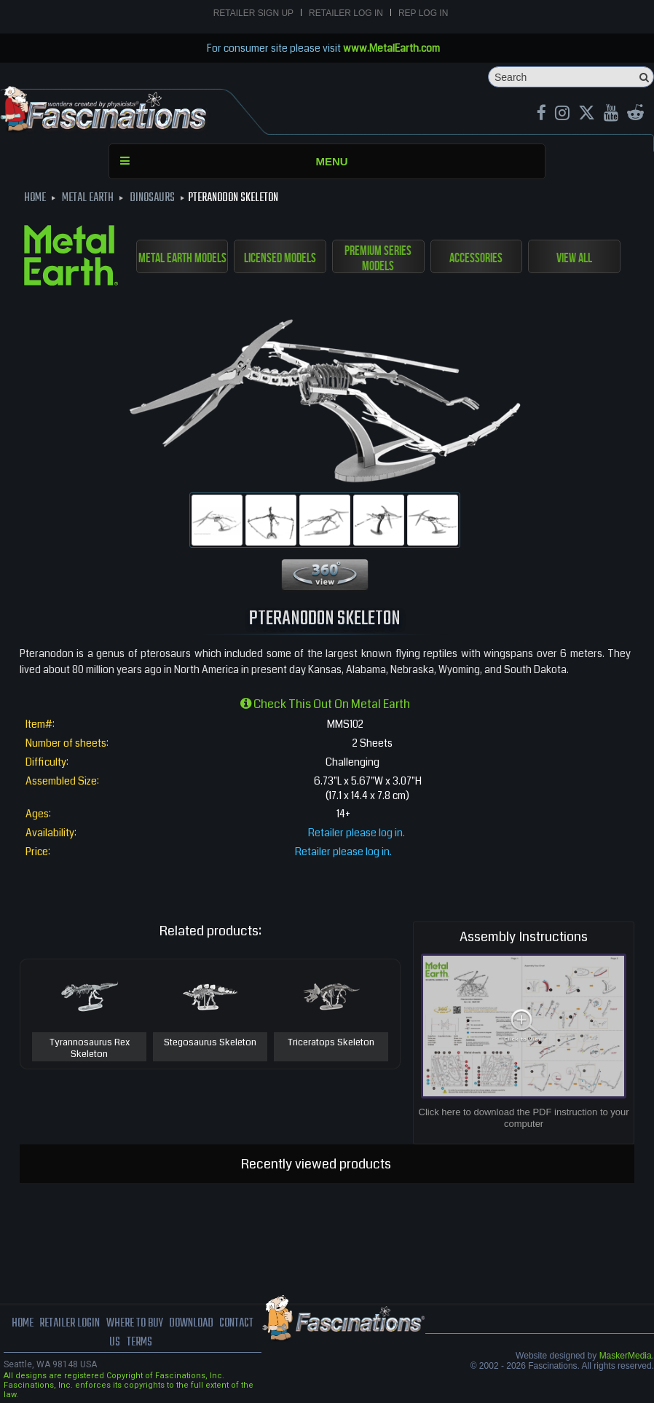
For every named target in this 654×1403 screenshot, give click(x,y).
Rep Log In (423, 13)
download (191, 1323)
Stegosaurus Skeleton (210, 1043)
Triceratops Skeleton (331, 1043)
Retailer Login (69, 1323)
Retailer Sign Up (253, 13)
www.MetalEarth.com (391, 48)
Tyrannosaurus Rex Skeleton (90, 1048)
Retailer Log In (346, 13)
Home (23, 1323)
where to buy (134, 1323)
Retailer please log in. (356, 832)
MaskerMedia (625, 1356)
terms (139, 1342)
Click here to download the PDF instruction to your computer (524, 1118)
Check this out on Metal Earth (325, 704)
